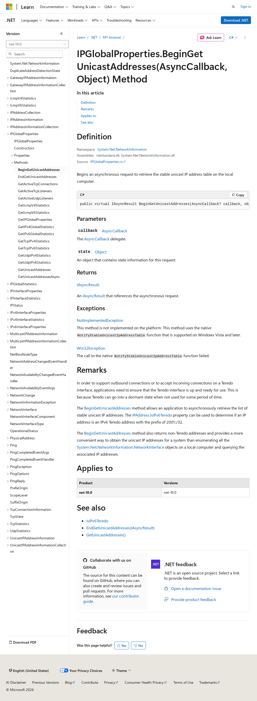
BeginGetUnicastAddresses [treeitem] (39, 169)
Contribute (90, 682)
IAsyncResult (88, 284)
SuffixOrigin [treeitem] (19, 502)
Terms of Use (183, 682)
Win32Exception (91, 348)
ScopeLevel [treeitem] (18, 495)
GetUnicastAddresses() (106, 534)
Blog (68, 682)
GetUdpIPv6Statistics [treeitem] (34, 262)
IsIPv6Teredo (97, 520)
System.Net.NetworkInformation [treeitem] (34, 63)
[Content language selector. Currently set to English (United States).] (29, 671)
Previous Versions (45, 682)
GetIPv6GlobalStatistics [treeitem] (36, 233)
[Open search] (233, 6)
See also (87, 122)
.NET (94, 37)
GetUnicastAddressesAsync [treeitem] (39, 276)
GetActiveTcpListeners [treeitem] (35, 190)
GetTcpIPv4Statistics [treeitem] (33, 241)
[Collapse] (61, 33)
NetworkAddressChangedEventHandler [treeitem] (38, 364)
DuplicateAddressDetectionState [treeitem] (35, 70)
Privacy (109, 682)
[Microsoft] (9, 7)
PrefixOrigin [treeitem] (19, 487)
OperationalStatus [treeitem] (24, 430)
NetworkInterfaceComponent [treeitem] (32, 416)
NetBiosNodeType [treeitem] (23, 354)
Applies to (88, 115)
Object (100, 251)
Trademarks (208, 682)
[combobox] (37, 44)
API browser (112, 37)
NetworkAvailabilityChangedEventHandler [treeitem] (38, 377)
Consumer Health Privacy (144, 682)
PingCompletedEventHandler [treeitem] (32, 459)
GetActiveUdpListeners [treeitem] (35, 198)
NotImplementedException (100, 320)
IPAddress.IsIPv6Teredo (152, 415)
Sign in (245, 6)
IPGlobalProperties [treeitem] (28, 141)
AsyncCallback (114, 230)
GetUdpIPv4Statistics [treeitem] (34, 255)
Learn (81, 37)
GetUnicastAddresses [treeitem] (34, 269)
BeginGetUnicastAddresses (107, 408)
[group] (163, 204)
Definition (88, 102)
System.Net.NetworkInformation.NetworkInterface (120, 447)
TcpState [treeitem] (16, 516)
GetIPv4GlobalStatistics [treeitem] (36, 226)
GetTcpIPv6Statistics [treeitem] (33, 248)
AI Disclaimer (16, 682)
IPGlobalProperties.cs (106, 161)
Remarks (87, 109)
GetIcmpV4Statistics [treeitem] (33, 205)
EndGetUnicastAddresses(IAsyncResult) (120, 527)
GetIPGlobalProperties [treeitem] (35, 219)
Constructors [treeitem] (24, 148)
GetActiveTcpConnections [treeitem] (38, 183)
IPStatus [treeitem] (16, 305)
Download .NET (236, 20)
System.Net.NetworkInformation (122, 149)
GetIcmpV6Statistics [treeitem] (33, 212)
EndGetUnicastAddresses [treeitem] (37, 176)
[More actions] (244, 38)
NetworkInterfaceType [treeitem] (27, 423)
